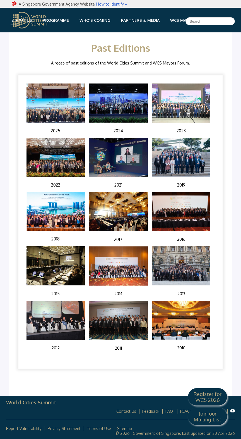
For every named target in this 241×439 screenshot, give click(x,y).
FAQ (169, 411)
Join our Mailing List (207, 416)
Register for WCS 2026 (207, 397)
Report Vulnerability (24, 428)
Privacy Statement (64, 428)
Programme (56, 20)
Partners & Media (140, 20)
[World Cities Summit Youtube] (232, 411)
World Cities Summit (30, 20)
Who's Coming (94, 20)
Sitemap (124, 428)
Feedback (150, 411)
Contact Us (126, 411)
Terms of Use (99, 428)
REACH (186, 411)
